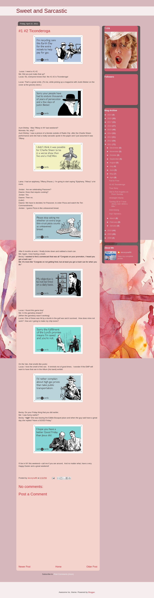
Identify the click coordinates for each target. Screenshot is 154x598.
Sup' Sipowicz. (115, 214)
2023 (109, 115)
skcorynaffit (126, 252)
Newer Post (25, 566)
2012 (109, 141)
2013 (109, 137)
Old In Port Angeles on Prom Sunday (118, 193)
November (114, 151)
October (113, 155)
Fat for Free (114, 181)
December (114, 148)
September (115, 159)
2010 (109, 230)
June (112, 170)
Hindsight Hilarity (116, 198)
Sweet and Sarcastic (41, 11)
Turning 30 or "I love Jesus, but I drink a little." (118, 204)
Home (58, 566)
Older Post (91, 566)
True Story (113, 188)
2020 (109, 118)
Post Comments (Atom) (64, 574)
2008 (109, 238)
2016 (109, 126)
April (112, 177)
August (113, 163)
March (113, 218)
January (113, 226)
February (114, 222)
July (112, 166)
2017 (109, 122)
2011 (109, 144)
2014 (109, 133)
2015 (109, 129)
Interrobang (114, 210)
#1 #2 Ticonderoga (117, 184)
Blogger (91, 592)
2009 (109, 234)
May (112, 174)
